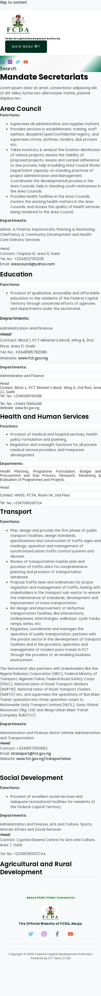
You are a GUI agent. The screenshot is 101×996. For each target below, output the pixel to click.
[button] (8, 68)
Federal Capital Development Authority (32, 38)
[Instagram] (10, 63)
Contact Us (66, 898)
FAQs (51, 898)
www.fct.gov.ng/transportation (43, 758)
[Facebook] (2, 63)
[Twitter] (18, 63)
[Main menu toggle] (26, 46)
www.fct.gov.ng (33, 358)
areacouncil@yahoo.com (33, 264)
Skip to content (13, 2)
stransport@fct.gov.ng (31, 753)
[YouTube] (25, 63)
